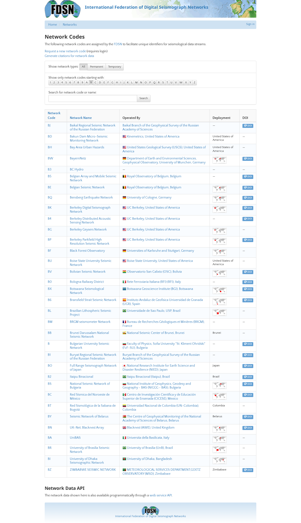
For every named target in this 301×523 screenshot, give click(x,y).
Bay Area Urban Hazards (87, 147)
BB (49, 333)
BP (49, 240)
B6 (49, 300)
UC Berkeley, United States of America (151, 208)
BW (50, 158)
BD (50, 136)
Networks (70, 25)
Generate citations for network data (69, 56)
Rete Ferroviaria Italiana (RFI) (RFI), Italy (152, 282)
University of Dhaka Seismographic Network (87, 461)
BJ (49, 125)
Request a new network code (65, 51)
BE (49, 187)
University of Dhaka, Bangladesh (147, 459)
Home (52, 25)
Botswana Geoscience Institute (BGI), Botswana (158, 289)
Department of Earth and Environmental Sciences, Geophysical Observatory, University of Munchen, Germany (164, 160)
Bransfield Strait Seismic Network (93, 300)
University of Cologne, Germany (147, 197)
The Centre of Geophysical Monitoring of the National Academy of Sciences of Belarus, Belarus (162, 418)
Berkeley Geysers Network (88, 229)
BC (50, 395)
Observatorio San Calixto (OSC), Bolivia (152, 272)
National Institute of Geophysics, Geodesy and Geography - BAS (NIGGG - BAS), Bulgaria (157, 386)
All (83, 66)
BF (49, 251)
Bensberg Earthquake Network (91, 197)
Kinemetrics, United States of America (151, 136)
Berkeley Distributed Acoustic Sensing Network (90, 221)
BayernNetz (78, 158)
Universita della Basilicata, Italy (146, 438)
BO (50, 366)
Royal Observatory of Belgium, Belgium (152, 176)
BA (50, 438)
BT (49, 406)
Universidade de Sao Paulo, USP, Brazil (151, 311)
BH (50, 147)
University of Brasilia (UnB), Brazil (148, 448)
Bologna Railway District (87, 282)
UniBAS (75, 438)
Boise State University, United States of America (158, 261)
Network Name (81, 118)
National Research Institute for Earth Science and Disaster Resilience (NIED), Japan (159, 368)
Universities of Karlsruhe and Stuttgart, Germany (158, 251)
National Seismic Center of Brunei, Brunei (153, 333)
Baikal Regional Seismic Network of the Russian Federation (92, 127)
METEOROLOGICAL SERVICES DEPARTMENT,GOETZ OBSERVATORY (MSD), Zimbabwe (162, 472)
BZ (49, 470)
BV (50, 272)
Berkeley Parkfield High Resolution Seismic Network (89, 242)
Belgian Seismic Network (87, 187)
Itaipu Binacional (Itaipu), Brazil (146, 377)
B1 (49, 355)
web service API (161, 495)
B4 (49, 219)
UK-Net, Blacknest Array (87, 428)
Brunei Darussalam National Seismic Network (89, 335)
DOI (248, 125)
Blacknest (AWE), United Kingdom (148, 428)
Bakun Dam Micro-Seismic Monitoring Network (89, 138)
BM (50, 322)
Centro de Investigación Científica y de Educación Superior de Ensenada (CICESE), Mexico (159, 397)
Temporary (114, 66)
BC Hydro (76, 169)
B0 (50, 282)
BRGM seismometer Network (90, 322)
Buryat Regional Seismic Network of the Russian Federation (93, 357)
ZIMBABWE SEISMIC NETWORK (93, 470)
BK (49, 208)
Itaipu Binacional (81, 377)
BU (50, 261)
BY (49, 416)
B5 (49, 176)
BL (49, 311)
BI (49, 459)
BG (50, 229)
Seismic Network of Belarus (89, 416)
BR (49, 448)
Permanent (96, 66)
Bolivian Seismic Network (88, 272)
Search (143, 98)
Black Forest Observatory (87, 251)
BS (49, 384)
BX (50, 289)
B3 (49, 169)
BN (50, 428)
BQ (50, 197)
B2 (49, 377)
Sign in (250, 24)
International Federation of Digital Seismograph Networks (150, 516)
